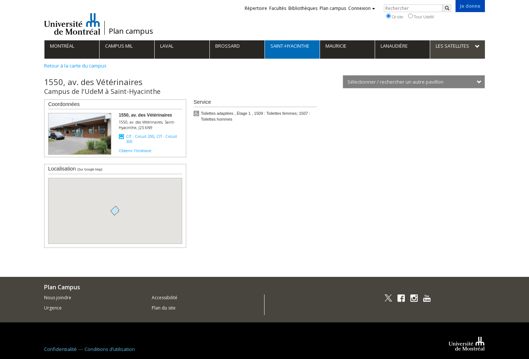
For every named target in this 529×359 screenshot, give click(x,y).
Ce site (394, 16)
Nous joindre (57, 297)
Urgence (53, 308)
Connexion (361, 8)
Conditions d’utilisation (109, 349)
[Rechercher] (447, 8)
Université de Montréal (72, 24)
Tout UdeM (421, 16)
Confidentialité (60, 349)
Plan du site (164, 308)
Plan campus (131, 31)
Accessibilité (164, 297)
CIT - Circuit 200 (140, 136)
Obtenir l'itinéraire (135, 150)
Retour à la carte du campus (75, 65)
